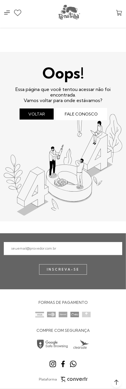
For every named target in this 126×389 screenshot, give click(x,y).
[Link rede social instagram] (52, 364)
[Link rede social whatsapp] (73, 364)
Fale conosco (81, 114)
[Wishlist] (17, 13)
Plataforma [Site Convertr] (63, 379)
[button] (116, 382)
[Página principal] (69, 12)
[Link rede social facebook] (63, 364)
